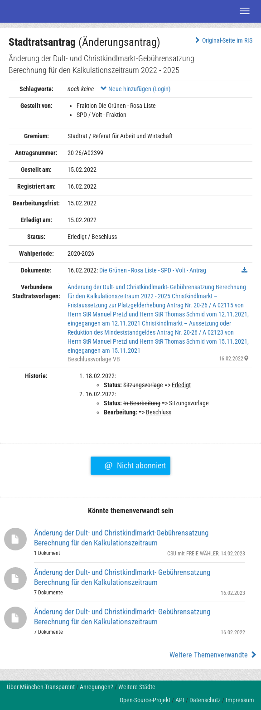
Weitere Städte (136, 687)
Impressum (240, 700)
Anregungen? (96, 687)
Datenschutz (205, 700)
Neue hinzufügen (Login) (135, 88)
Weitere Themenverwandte (213, 655)
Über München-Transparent (41, 687)
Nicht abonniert (134, 464)
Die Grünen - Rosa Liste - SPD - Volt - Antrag (152, 270)
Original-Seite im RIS (222, 40)
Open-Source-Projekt (145, 700)
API (179, 700)
